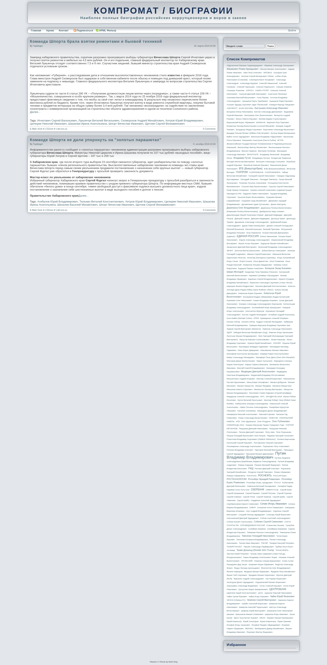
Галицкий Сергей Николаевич (261, 176)
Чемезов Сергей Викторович (261, 600)
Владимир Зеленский (269, 154)
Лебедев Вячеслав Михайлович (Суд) (250, 332)
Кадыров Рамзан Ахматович (251, 268)
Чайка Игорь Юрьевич (259, 596)
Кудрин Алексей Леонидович (269, 322)
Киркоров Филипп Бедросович (240, 286)
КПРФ (256, 318)
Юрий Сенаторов (250, 621)
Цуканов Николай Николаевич (278, 593)
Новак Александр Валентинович (253, 418)
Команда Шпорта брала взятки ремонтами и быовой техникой (96, 41)
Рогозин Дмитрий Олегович (267, 469)
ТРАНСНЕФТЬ (282, 550)
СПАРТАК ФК (233, 525)
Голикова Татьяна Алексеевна (252, 183)
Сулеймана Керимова (277, 529)
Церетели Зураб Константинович (242, 593)
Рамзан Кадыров (245, 465)
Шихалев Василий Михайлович (77, 204)
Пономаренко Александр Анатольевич (244, 446)
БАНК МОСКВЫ (246, 108)
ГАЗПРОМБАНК (256, 172)
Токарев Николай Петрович (281, 543)
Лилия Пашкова (278, 340)
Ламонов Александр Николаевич (277, 329)
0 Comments (209, 129)
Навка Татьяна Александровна (254, 407)
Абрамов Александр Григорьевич (279, 65)
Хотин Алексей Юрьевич (270, 586)
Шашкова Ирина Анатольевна (87, 123)
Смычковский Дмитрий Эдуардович (243, 518)
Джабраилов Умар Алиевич (271, 211)
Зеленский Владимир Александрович (275, 247)
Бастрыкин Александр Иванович (271, 108)
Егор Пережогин (254, 233)
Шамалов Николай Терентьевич (253, 607)
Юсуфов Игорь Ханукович (238, 625)
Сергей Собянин (234, 497)
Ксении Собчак (233, 322)
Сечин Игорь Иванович (273, 503)
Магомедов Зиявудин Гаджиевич (253, 347)
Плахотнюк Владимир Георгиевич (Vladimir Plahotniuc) (251, 439)
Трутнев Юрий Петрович (238, 554)
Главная (36, 30)
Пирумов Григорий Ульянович (280, 436)
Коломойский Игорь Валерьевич (266, 308)
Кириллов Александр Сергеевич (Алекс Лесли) (271, 283)
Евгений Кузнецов (253, 229)
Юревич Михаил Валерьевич (280, 618)
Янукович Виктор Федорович (260, 632)
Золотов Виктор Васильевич (247, 251)
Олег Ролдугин (264, 421)
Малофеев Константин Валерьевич (243, 354)
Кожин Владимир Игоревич (265, 300)
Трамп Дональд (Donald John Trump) (255, 550)
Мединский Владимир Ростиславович (268, 375)
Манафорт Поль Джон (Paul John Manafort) (275, 357)
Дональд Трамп (278, 219)
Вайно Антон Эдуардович (238, 137)
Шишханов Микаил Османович (249, 614)
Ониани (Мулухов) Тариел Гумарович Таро (265, 425)
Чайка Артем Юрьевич (237, 596)
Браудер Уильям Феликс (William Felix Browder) (248, 133)
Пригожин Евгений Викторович (268, 450)
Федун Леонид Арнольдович (246, 568)
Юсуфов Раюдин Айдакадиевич (266, 625)
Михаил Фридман (263, 386)
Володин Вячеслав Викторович (241, 162)
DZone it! (50, 129)
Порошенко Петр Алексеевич (276, 446)
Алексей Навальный (268, 83)
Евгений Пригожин (271, 229)
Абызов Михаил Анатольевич (273, 69)
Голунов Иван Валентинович (254, 187)
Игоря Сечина (245, 261)
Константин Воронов (254, 311)
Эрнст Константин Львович (246, 618)
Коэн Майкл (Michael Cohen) (239, 318)
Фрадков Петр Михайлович (283, 572)
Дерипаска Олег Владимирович (243, 207)
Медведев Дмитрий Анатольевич (258, 371)
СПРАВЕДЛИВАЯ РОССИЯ (252, 525)
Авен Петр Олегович (252, 73)
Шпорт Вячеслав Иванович (126, 123)
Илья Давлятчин (260, 261)
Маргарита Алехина (283, 361)
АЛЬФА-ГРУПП (262, 90)
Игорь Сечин (232, 261)
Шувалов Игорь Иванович (276, 614)
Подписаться (83, 30)
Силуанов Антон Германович (270, 507)
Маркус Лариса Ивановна (256, 364)
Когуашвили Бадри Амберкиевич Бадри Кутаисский (266, 297)
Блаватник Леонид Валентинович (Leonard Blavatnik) (250, 126)
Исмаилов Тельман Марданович (257, 265)
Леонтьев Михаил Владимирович (242, 336)
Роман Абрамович (282, 472)
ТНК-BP (264, 543)
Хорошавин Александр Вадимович (242, 586)
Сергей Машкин (252, 493)
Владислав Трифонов (281, 158)
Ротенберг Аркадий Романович (264, 479)
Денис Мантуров (278, 204)
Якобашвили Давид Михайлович (269, 629)
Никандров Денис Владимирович (272, 411)
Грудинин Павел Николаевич (256, 194)
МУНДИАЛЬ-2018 (274, 397)
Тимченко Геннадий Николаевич (258, 536)
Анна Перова (263, 98)
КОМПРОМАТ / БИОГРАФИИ (163, 10)
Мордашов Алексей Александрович (243, 397)
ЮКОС (262, 618)
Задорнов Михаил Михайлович (275, 243)
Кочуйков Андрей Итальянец (281, 315)
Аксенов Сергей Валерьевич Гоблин (257, 76)
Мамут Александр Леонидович (240, 357)
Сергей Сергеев (284, 493)
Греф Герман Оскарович (238, 190)
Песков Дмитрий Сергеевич (251, 432)
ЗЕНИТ (230, 251)
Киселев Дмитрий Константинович (270, 286)
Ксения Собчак (248, 322)
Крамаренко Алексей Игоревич (274, 318)
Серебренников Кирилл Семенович (243, 504)
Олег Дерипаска (248, 421)
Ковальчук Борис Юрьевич (250, 293)
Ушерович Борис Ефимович (261, 564)
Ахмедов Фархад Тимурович (282, 105)
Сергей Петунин (268, 493)
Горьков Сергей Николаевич (281, 187)
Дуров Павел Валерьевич (253, 226)
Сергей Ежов (286, 490)
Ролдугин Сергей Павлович (260, 472)
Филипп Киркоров (235, 572)
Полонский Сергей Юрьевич (239, 443)
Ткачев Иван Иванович (249, 543)
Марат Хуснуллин (264, 361)
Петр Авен (270, 432)
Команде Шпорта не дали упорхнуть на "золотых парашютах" (95, 140)
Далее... (35, 111)
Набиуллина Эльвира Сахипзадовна (251, 404)
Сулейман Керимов (257, 529)
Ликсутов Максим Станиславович (254, 340)
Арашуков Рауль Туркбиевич (255, 101)
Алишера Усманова (235, 90)
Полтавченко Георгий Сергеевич (268, 443)
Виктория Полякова (267, 151)
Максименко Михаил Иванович (274, 350)
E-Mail (33, 129)
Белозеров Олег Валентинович (258, 115)
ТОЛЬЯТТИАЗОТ (234, 547)
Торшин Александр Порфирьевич (258, 547)
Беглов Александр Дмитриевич (268, 112)
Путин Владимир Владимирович (256, 455)
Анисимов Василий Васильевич (241, 98)
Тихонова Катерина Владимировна (252, 540)
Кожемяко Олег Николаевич (239, 300)
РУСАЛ (277, 483)
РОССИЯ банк (279, 476)
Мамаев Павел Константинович (274, 354)
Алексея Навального (265, 87)
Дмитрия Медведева (260, 219)
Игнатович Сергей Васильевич (57, 120)
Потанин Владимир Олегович (240, 450)
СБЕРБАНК (257, 489)
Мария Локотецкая (235, 364)
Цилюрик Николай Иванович (48, 123)
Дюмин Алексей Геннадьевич (280, 226)
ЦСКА (260, 593)
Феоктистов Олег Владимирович (276, 568)
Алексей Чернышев (245, 87)
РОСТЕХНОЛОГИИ (237, 479)
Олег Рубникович (281, 421)
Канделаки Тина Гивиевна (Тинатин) (261, 272)
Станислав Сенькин (275, 525)
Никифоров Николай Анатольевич (242, 414)
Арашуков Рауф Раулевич (281, 101)
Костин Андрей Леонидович (254, 315)
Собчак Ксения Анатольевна (239, 522)
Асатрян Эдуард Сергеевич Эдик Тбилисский (247, 105)
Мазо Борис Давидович (248, 350)
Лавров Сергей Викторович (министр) (244, 329)
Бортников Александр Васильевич (278, 130)
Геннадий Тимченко (249, 179)
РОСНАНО (252, 476)
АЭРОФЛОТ (232, 108)
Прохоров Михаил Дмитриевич (260, 454)
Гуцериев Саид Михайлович (254, 201)
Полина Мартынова (286, 439)
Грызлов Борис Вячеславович (251, 197)
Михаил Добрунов (278, 382)
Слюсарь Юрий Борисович (278, 515)
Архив (50, 30)
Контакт (63, 30)
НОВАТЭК (273, 418)
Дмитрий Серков (242, 219)
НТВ (238, 421)
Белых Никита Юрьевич (246, 119)
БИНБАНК (261, 122)
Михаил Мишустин (245, 386)
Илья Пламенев (277, 261)
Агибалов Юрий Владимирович (57, 201)
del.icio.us (62, 129)
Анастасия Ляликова (277, 94)
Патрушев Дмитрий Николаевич (253, 429)
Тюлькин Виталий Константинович (101, 201)
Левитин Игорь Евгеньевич (281, 332)
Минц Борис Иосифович (258, 382)
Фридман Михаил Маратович (262, 575)
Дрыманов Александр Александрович (252, 222)
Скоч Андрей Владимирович (259, 511)
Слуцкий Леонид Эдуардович (252, 515)
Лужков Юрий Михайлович (259, 343)
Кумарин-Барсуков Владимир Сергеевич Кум (269, 325)
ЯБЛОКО (249, 629)
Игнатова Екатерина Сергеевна (261, 258)
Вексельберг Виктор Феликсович (252, 147)
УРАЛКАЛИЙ (247, 561)
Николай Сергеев (267, 414)
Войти (292, 30)
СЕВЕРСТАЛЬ (272, 490)
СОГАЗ (288, 522)
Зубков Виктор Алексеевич (274, 251)
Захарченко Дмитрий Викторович (242, 247)
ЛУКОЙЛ (277, 343)
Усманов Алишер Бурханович (267, 561)
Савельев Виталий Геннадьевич (261, 486)
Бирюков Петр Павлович (278, 122)
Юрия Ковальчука (268, 621)
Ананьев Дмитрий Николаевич (253, 94)
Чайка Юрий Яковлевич (282, 596)
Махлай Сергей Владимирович (251, 368)
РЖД (250, 468)
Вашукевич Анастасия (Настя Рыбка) (259, 140)
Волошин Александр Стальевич (270, 162)
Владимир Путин (242, 158)
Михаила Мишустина (281, 386)
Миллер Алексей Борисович (269, 379)
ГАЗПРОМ (242, 172)
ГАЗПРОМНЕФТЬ (272, 172)
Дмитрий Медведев (273, 215)
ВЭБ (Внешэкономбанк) (274, 169)
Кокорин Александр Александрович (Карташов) (260, 304)
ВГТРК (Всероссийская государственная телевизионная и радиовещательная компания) (259, 143)
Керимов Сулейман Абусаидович (264, 276)
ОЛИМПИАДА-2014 (235, 425)
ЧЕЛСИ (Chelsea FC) (236, 600)
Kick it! (41, 129)
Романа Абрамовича (236, 476)
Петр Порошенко (283, 432)
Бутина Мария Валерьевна (283, 133)
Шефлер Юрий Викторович (253, 611)
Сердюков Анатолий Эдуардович (266, 500)
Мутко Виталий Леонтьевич (250, 400)
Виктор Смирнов (249, 151)
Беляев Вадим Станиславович (272, 119)
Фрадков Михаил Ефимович (257, 572)
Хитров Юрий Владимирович (184, 120)
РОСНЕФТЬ (265, 475)
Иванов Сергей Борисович (259, 254)
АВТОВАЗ (267, 73)
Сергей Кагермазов (235, 493)
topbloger (38, 46)
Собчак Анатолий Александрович (275, 518)
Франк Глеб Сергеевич (237, 575)
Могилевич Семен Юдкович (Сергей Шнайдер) (270, 393)
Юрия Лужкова (284, 621)
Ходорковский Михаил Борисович (270, 582)
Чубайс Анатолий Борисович (254, 604)
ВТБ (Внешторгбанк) (251, 168)
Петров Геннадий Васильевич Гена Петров (246, 436)
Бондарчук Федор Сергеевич (249, 130)
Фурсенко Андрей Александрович (249, 579)
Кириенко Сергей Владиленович (262, 279)
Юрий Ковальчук (234, 621)
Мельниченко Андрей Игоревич (241, 379)
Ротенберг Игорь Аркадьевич (260, 483)
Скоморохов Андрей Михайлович (142, 120)
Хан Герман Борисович (275, 579)
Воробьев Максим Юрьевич (256, 165)
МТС (262, 397)
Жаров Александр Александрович (254, 240)
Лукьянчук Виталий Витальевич (98, 120)
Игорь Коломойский (286, 258)
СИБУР (252, 507)
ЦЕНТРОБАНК (277, 589)
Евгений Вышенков (235, 229)
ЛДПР (229, 332)
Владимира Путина (261, 158)
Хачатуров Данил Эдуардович (240, 582)
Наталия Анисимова (246, 411)
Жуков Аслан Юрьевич (248, 243)
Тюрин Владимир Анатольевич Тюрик (260, 557)
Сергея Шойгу (243, 500)
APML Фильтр (107, 30)
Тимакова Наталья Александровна (262, 532)
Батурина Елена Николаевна (240, 112)
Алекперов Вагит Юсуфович (262, 80)
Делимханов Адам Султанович (255, 204)
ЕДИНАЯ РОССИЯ (248, 236)
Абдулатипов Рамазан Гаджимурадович (245, 65)
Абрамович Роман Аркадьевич (242, 69)
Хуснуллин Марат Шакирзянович (253, 589)
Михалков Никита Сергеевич (240, 389)
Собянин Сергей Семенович (268, 521)
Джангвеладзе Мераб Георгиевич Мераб (245, 215)
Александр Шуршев (249, 83)
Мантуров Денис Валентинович (241, 361)
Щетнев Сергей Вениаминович (165, 123)
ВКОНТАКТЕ (253, 154)
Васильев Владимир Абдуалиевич (266, 137)
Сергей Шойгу (279, 497)
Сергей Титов (249, 497)
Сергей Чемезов (263, 497)
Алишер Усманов (283, 87)
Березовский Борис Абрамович (241, 122)
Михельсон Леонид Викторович (268, 389)
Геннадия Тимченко (268, 179)
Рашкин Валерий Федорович (268, 465)
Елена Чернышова (268, 236)
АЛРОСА (250, 90)
